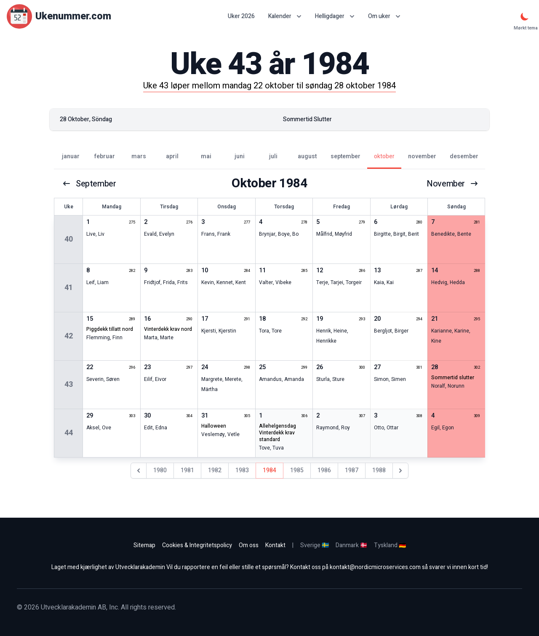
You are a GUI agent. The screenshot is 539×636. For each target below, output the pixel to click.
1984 (269, 470)
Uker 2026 (241, 16)
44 (68, 433)
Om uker (384, 16)
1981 (187, 470)
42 (68, 336)
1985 (297, 470)
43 (68, 384)
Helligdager (335, 16)
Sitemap (144, 545)
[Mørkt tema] (524, 16)
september (89, 183)
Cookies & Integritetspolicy (197, 545)
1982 (214, 470)
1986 (324, 470)
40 (68, 239)
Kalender (285, 16)
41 (68, 287)
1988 (379, 470)
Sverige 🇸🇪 (314, 545)
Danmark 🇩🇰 (351, 545)
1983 (242, 470)
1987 (351, 470)
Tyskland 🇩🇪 (390, 545)
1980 (160, 470)
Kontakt (275, 545)
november (452, 183)
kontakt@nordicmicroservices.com (375, 567)
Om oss (249, 545)
